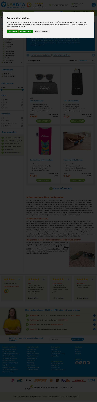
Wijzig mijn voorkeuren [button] (41, 31)
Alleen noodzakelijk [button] (26, 31)
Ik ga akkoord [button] (13, 31)
